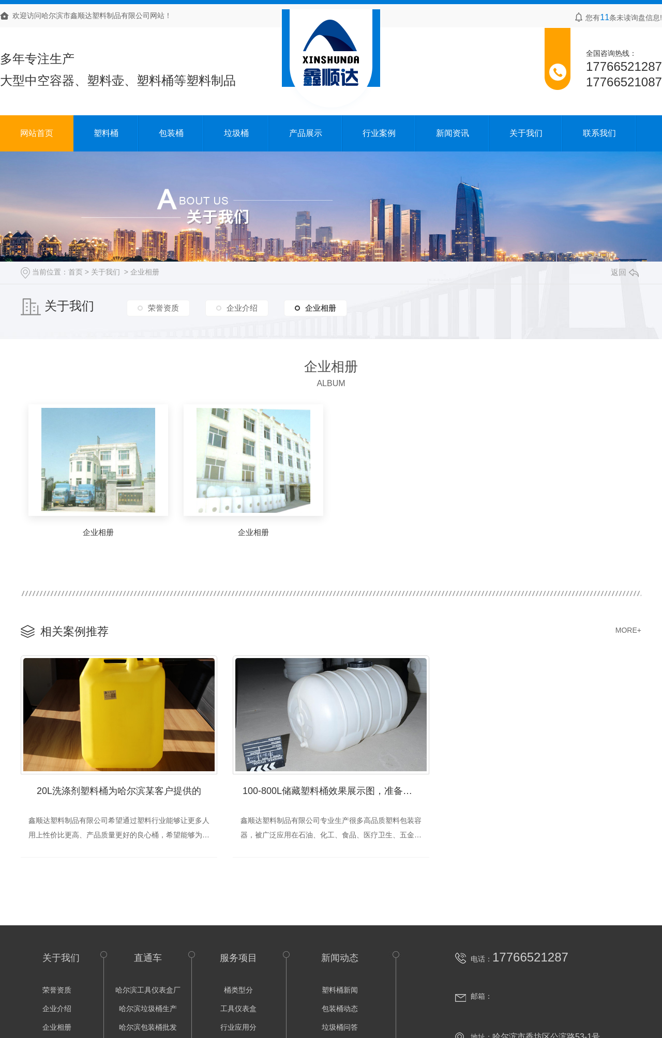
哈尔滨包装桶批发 (148, 1028)
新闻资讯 (452, 133)
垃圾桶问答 (340, 1028)
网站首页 (36, 133)
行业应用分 (238, 1028)
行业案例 (379, 133)
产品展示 (305, 133)
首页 (75, 272)
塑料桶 (106, 133)
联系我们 (599, 133)
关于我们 (526, 133)
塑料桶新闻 (340, 990)
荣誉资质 (163, 307)
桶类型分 (238, 990)
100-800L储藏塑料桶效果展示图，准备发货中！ (336, 791)
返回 (625, 272)
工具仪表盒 (238, 1009)
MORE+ (628, 630)
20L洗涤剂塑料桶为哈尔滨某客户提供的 (119, 791)
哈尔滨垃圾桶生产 (148, 1009)
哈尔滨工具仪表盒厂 (147, 990)
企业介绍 (242, 307)
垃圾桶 (236, 133)
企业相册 (144, 272)
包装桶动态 (340, 1009)
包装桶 (171, 133)
